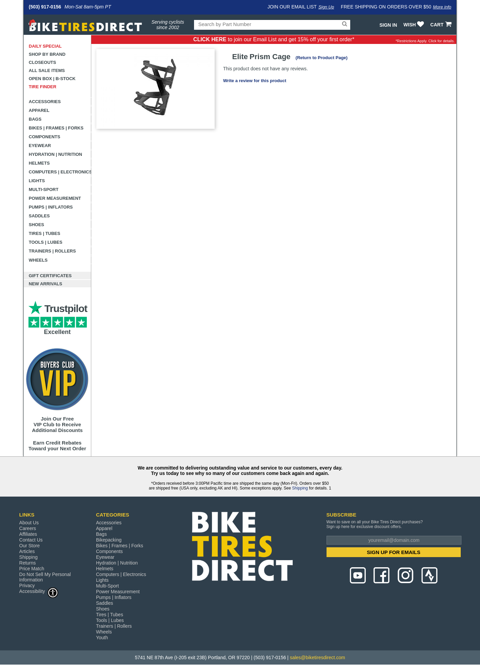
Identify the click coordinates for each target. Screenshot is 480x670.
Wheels (38, 260)
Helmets (39, 163)
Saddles (39, 215)
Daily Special (45, 46)
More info (442, 6)
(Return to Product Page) (321, 57)
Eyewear (40, 145)
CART (441, 24)
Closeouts (42, 62)
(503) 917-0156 (45, 6)
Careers (27, 528)
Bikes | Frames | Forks (56, 127)
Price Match (31, 568)
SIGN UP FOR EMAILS (393, 552)
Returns (27, 563)
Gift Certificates (50, 275)
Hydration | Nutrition (55, 154)
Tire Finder (42, 86)
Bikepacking (109, 540)
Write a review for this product (254, 80)
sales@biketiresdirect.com (317, 657)
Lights (37, 180)
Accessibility (38, 591)
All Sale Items (47, 70)
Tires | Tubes (44, 233)
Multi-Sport (43, 189)
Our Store (29, 545)
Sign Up (326, 6)
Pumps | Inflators (51, 207)
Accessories (45, 101)
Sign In (388, 25)
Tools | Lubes (45, 242)
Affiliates (28, 534)
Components (44, 136)
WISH (415, 24)
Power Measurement (55, 198)
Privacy (27, 585)
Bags (35, 119)
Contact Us (31, 540)
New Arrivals (45, 283)
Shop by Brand (47, 54)
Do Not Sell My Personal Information (45, 577)
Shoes (36, 224)
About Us (29, 522)
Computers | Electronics (60, 171)
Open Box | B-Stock (52, 78)
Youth (102, 637)
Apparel (39, 110)
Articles (27, 551)
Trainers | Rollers (52, 251)
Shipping (300, 488)
